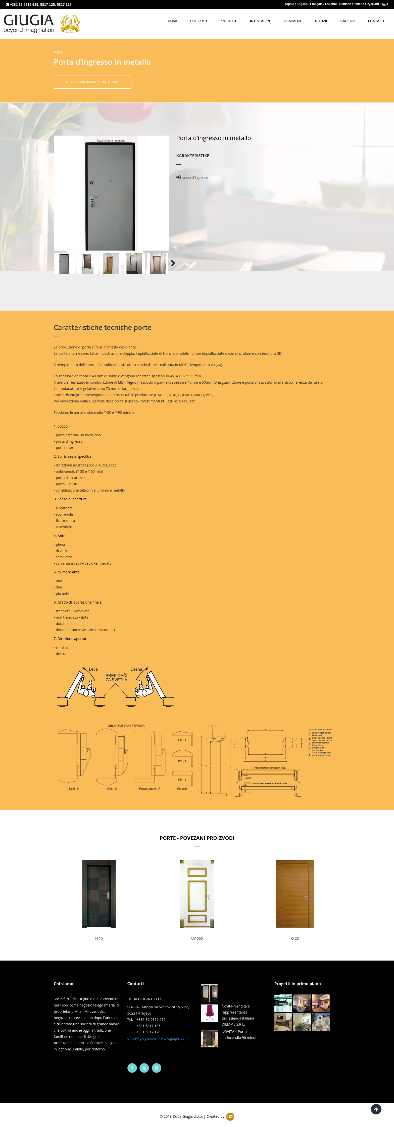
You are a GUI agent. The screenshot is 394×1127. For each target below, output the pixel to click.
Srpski (290, 4)
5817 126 (64, 5)
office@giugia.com (142, 1033)
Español (331, 4)
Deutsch (345, 4)
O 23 (295, 933)
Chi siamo (198, 21)
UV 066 (197, 933)
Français (316, 4)
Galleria (347, 21)
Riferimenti (293, 21)
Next (170, 258)
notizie (321, 21)
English (303, 4)
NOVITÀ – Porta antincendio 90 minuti (240, 1029)
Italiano (359, 4)
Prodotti (228, 21)
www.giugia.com (174, 1033)
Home (173, 21)
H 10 (99, 933)
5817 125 (47, 5)
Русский (373, 4)
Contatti (376, 21)
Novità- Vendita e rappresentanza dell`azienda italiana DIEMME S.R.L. (238, 1010)
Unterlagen (259, 21)
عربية (384, 4)
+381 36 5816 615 (24, 5)
